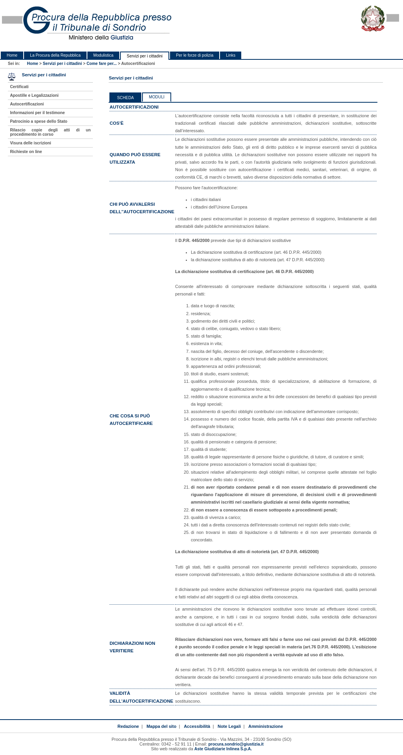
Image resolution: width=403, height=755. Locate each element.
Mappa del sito (161, 726)
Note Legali (229, 726)
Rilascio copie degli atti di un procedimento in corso (50, 132)
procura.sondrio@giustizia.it (235, 744)
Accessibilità (197, 726)
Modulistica (103, 55)
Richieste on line (26, 152)
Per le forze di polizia (194, 55)
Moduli (157, 97)
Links (230, 55)
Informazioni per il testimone (37, 113)
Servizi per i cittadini (145, 56)
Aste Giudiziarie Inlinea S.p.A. (223, 749)
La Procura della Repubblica (55, 55)
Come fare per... (102, 63)
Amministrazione (265, 726)
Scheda (125, 98)
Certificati (19, 87)
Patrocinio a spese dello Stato (38, 121)
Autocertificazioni (27, 104)
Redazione (128, 726)
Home (12, 55)
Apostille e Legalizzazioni (34, 95)
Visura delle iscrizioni (30, 143)
